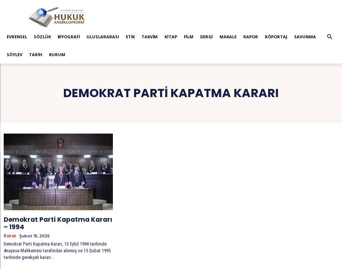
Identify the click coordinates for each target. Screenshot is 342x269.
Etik (130, 36)
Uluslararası (103, 36)
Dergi (206, 36)
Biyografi (69, 36)
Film (188, 36)
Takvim (149, 36)
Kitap (171, 36)
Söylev (14, 54)
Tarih (35, 54)
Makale (228, 36)
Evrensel (17, 36)
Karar (10, 233)
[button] (330, 37)
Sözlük (42, 36)
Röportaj (276, 36)
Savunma (305, 36)
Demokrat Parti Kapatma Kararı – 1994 (52, 222)
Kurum (57, 54)
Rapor (250, 36)
